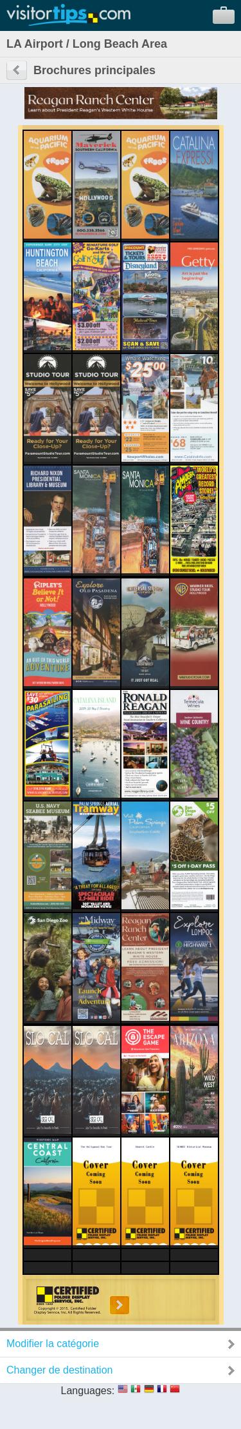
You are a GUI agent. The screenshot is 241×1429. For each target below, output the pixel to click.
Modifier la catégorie (52, 1343)
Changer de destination (59, 1370)
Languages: (88, 1390)
